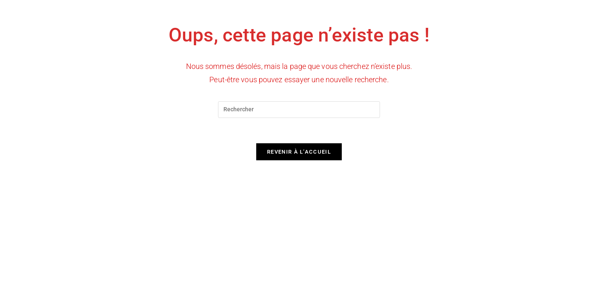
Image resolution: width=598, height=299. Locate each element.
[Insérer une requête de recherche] (299, 109)
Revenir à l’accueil (299, 152)
